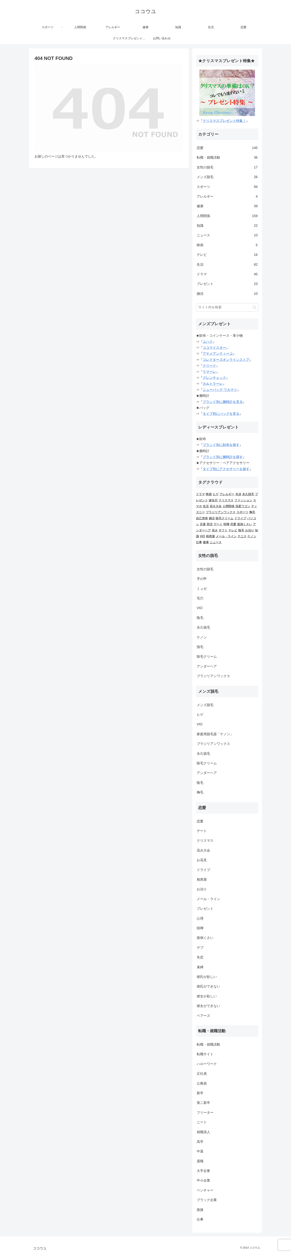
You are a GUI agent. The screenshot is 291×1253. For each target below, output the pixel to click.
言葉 (203, 524)
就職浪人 (203, 1132)
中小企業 (203, 1180)
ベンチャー (205, 1190)
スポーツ (227, 187)
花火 (215, 530)
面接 (200, 1210)
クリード (209, 366)
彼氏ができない (208, 986)
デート (218, 524)
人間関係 (227, 216)
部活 (210, 524)
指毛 (200, 647)
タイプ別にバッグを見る (221, 414)
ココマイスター (214, 348)
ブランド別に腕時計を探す (223, 457)
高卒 (200, 1142)
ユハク (208, 342)
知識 (227, 226)
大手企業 (203, 1171)
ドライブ (240, 518)
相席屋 (210, 536)
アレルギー (227, 196)
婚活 (227, 294)
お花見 (202, 860)
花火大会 (216, 506)
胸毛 (252, 512)
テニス (242, 536)
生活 (227, 265)
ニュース (227, 235)
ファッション (243, 500)
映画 (227, 245)
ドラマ (227, 274)
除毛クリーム (224, 518)
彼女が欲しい (207, 996)
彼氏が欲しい (207, 977)
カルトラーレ (213, 384)
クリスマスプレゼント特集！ (224, 121)
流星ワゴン (242, 506)
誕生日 (213, 500)
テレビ (227, 255)
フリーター (205, 1112)
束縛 (200, 967)
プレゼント (227, 284)
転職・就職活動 (227, 157)
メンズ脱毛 (227, 177)
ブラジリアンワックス (221, 512)
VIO (202, 536)
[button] (254, 307)
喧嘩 (226, 524)
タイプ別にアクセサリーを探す (226, 469)
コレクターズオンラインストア (226, 360)
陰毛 (241, 530)
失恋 (200, 957)
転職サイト (205, 1054)
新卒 (200, 1093)
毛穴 (200, 598)
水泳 (238, 494)
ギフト (223, 530)
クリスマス (226, 500)
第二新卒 (203, 1103)
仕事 (199, 542)
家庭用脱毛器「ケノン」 (215, 734)
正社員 (202, 1073)
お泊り (249, 530)
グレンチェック (214, 378)
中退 (200, 1151)
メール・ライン (226, 536)
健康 (227, 206)
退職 (200, 1161)
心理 (200, 918)
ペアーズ (203, 1016)
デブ (200, 947)
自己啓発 (202, 518)
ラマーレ (209, 372)
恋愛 (227, 148)
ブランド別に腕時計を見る (223, 402)
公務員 (202, 1083)
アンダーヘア (207, 666)
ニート (202, 1122)
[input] (227, 307)
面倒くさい (244, 524)
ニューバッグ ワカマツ (220, 390)
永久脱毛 (248, 494)
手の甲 (202, 579)
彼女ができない (208, 1006)
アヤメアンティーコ (218, 353)
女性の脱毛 (227, 167)
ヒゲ (216, 494)
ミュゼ (202, 589)
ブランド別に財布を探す (221, 445)
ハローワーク (207, 1064)
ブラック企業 (207, 1200)
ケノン (251, 536)
